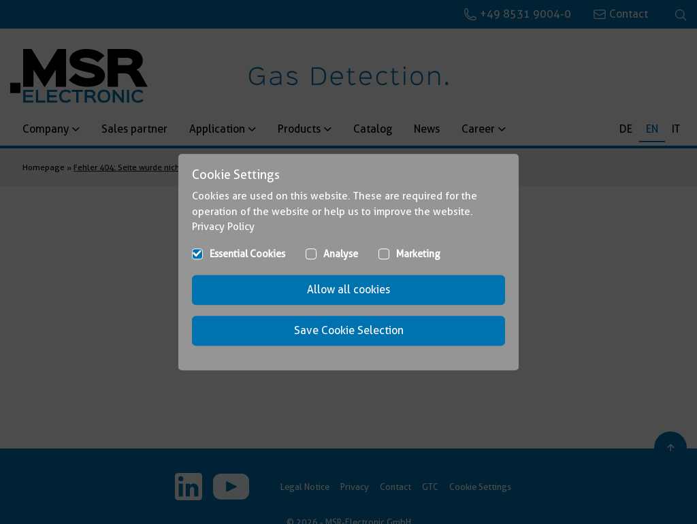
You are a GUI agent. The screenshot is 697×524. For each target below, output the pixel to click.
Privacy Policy (223, 226)
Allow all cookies (348, 289)
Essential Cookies (247, 253)
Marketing (418, 253)
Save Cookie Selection (349, 330)
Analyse (340, 253)
